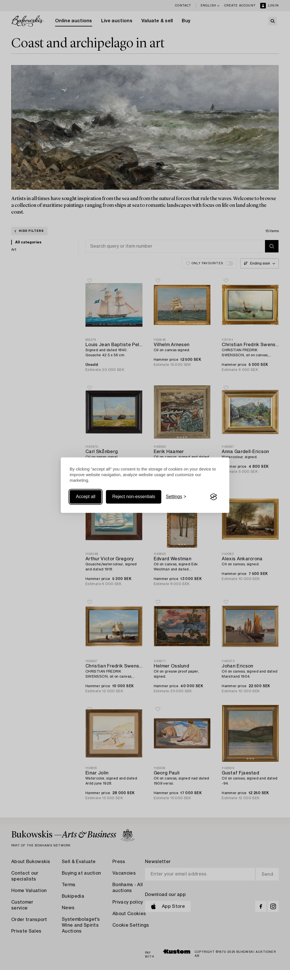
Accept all (85, 496)
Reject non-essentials (133, 496)
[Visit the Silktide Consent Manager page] (213, 497)
